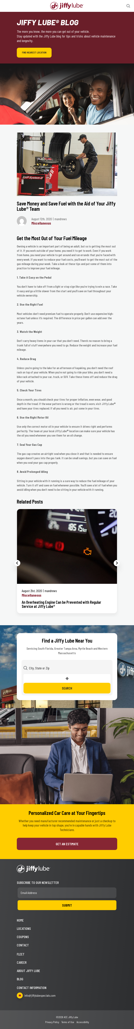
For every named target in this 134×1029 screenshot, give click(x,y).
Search (67, 688)
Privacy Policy (52, 1022)
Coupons (23, 937)
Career (21, 962)
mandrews (51, 591)
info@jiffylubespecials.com (36, 995)
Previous (17, 563)
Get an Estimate (67, 844)
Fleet (21, 954)
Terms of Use (67, 1022)
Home (20, 920)
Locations (24, 928)
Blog (20, 979)
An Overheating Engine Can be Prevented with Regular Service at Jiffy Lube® (61, 604)
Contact (23, 945)
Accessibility (82, 1022)
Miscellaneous (41, 223)
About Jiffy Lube (28, 970)
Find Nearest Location (34, 52)
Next (117, 563)
